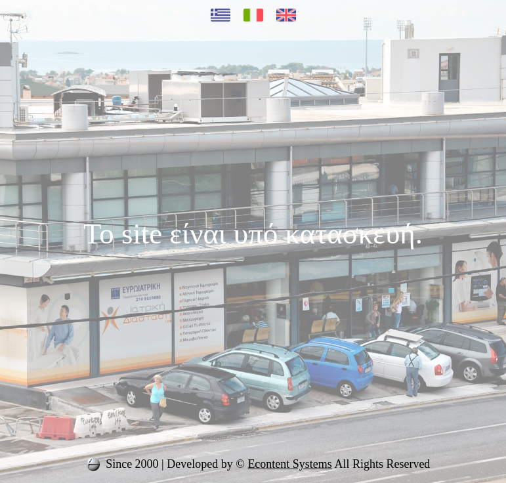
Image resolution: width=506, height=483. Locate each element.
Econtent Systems (289, 464)
